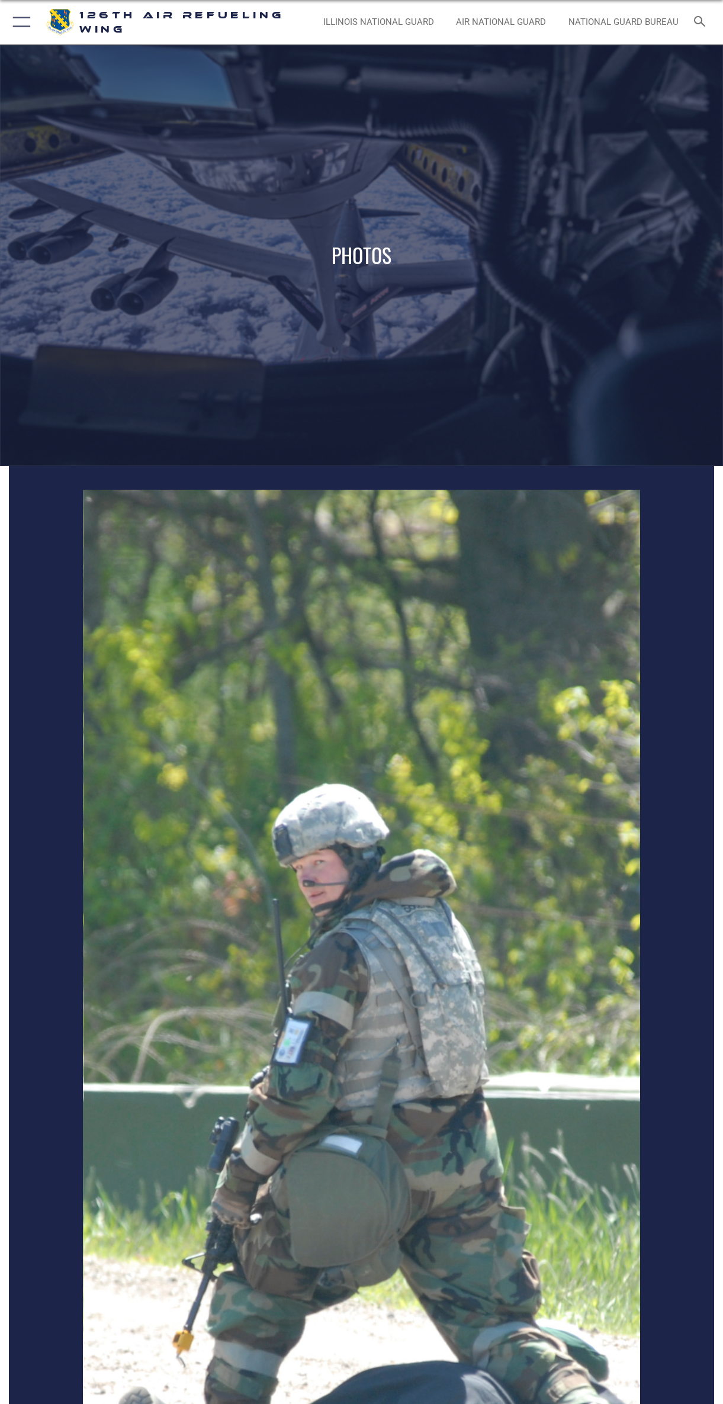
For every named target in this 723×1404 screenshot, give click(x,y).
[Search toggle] (702, 22)
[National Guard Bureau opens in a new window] (623, 22)
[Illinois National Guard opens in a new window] (378, 22)
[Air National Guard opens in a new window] (501, 22)
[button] (19, 22)
